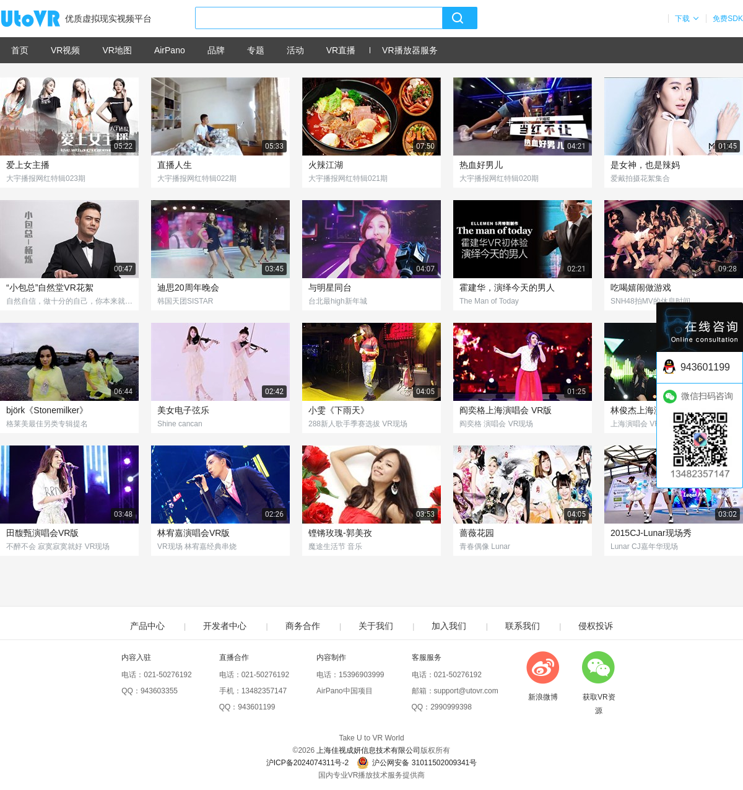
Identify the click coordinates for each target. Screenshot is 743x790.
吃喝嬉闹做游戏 (640, 287)
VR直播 (340, 50)
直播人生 (174, 165)
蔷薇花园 (476, 533)
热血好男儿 (481, 165)
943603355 (159, 691)
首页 (19, 50)
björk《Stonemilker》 (47, 410)
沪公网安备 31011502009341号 (417, 762)
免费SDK (728, 18)
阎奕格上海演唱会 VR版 (505, 410)
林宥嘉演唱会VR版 (193, 533)
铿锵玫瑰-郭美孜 (340, 533)
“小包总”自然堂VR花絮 (49, 287)
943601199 (256, 707)
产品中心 (147, 626)
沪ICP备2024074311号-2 (307, 762)
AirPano (169, 50)
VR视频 (65, 50)
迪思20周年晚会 (188, 287)
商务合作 (302, 626)
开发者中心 (224, 626)
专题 (255, 50)
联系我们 (522, 626)
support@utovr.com (466, 691)
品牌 (216, 50)
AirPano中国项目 (344, 691)
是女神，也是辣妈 (645, 165)
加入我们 (449, 626)
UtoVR (44, 19)
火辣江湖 (325, 165)
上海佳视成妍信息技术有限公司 (368, 750)
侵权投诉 (595, 626)
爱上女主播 (28, 165)
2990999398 (451, 707)
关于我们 (375, 626)
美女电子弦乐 (183, 410)
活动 (295, 50)
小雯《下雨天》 (338, 410)
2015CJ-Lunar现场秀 (651, 533)
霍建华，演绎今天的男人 (507, 287)
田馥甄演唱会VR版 (42, 533)
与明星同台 (330, 287)
